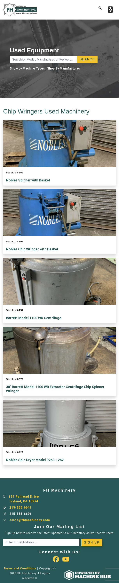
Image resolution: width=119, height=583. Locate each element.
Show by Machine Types (27, 68)
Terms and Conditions (20, 568)
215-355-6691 (20, 514)
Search (87, 59)
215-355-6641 (20, 507)
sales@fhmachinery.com (29, 520)
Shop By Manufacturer (63, 68)
